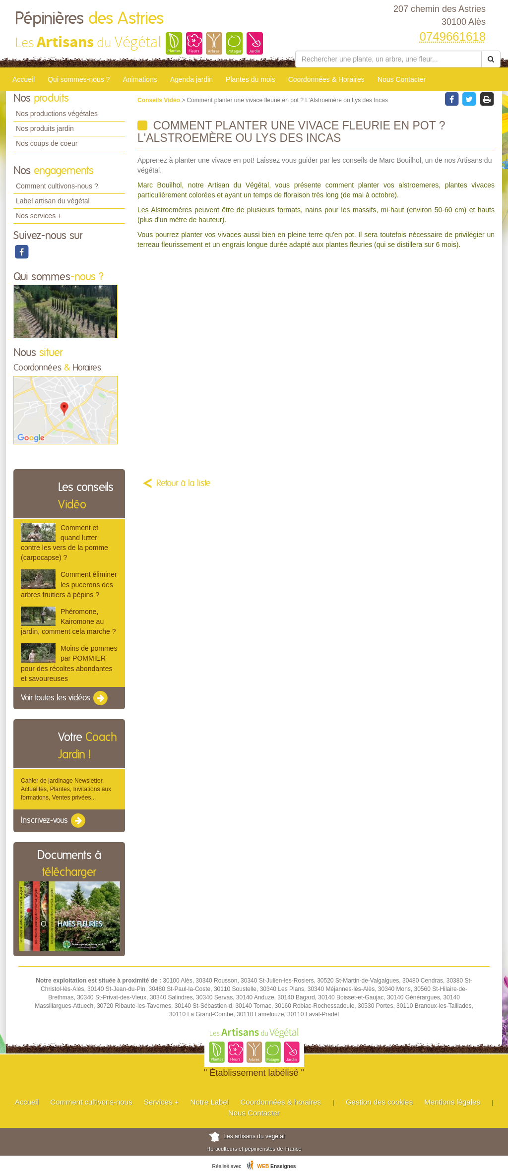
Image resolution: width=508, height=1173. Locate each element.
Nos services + (39, 216)
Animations (140, 79)
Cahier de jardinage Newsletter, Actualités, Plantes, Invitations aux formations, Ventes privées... (66, 789)
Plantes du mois (250, 79)
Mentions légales (452, 1102)
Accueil (23, 79)
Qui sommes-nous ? (79, 79)
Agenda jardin (191, 79)
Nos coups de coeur (47, 143)
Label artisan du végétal (53, 201)
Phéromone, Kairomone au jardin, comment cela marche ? (68, 621)
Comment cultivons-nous (91, 1102)
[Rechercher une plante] (388, 59)
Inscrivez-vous (54, 820)
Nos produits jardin (45, 128)
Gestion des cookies (379, 1102)
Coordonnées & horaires (280, 1102)
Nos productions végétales (57, 114)
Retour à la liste (183, 483)
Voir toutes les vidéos (65, 698)
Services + (161, 1102)
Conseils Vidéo (159, 100)
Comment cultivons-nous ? (57, 186)
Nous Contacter (402, 79)
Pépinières (89, 18)
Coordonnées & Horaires (326, 79)
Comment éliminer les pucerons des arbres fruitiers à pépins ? (69, 584)
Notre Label (209, 1102)
